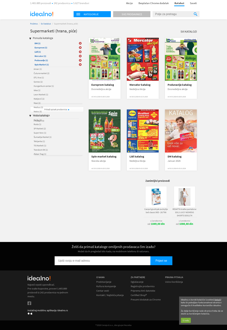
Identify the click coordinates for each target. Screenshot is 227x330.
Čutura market (41, 73)
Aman (38, 69)
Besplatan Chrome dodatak (154, 3)
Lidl (38, 51)
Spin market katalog (104, 156)
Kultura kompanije (106, 286)
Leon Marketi (41, 94)
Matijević (39, 98)
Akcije (129, 3)
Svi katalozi (46, 23)
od (156, 223)
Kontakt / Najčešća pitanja (110, 295)
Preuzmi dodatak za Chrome (146, 299)
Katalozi (179, 3)
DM (37, 43)
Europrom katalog (102, 84)
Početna (34, 23)
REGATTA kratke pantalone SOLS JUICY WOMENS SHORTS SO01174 (184, 212)
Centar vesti (102, 290)
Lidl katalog (136, 156)
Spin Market (42, 64)
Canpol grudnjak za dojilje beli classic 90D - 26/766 (156, 211)
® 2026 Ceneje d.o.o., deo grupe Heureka (113, 325)
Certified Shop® (139, 295)
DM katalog (175, 156)
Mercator (40, 56)
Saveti (193, 3)
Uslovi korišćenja (174, 281)
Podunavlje (41, 60)
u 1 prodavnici (184, 220)
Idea (37, 90)
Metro (38, 111)
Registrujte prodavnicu (143, 286)
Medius (38, 107)
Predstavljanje (103, 281)
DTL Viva (39, 77)
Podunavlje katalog (180, 84)
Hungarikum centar (44, 86)
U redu (186, 320)
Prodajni (39, 120)
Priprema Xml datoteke (143, 290)
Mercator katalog (140, 84)
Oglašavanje (137, 281)
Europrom (41, 47)
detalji (218, 299)
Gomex (38, 81)
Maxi (37, 103)
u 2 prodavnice (156, 220)
